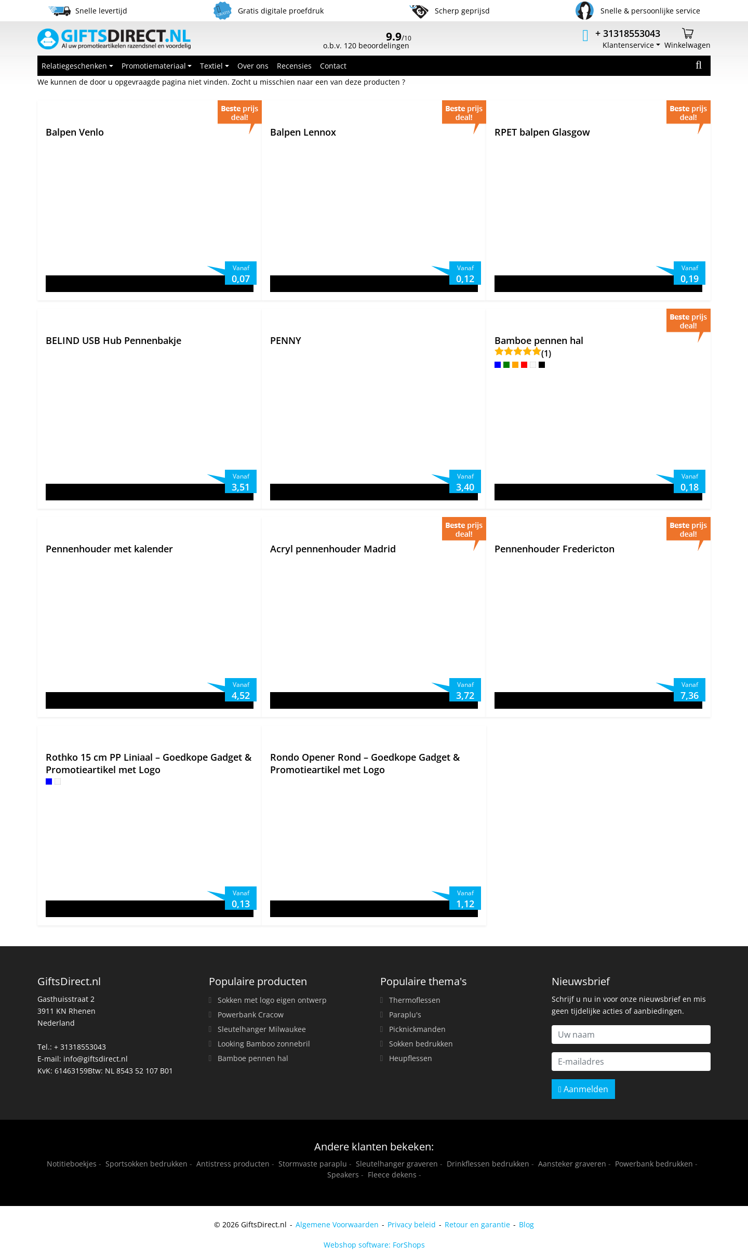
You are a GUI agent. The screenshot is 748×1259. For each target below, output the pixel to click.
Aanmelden (583, 1089)
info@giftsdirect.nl (95, 1059)
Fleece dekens (392, 1175)
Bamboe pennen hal (253, 1058)
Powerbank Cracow (251, 1014)
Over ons (253, 66)
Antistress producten (233, 1164)
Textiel (211, 66)
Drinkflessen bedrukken (488, 1164)
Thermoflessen (414, 1000)
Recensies (294, 66)
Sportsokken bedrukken (146, 1164)
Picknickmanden (417, 1029)
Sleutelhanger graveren (397, 1164)
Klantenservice (628, 45)
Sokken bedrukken (421, 1044)
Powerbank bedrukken (654, 1164)
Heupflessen (410, 1058)
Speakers (343, 1175)
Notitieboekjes (72, 1164)
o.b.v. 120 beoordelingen (367, 41)
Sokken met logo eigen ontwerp (272, 1000)
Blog (526, 1224)
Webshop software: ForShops (374, 1245)
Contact (333, 66)
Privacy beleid (412, 1224)
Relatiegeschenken (74, 66)
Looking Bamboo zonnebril (264, 1044)
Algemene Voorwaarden (337, 1224)
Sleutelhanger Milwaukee (262, 1029)
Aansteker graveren (572, 1164)
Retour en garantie (477, 1224)
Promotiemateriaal (154, 66)
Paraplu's (405, 1014)
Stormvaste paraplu (312, 1164)
